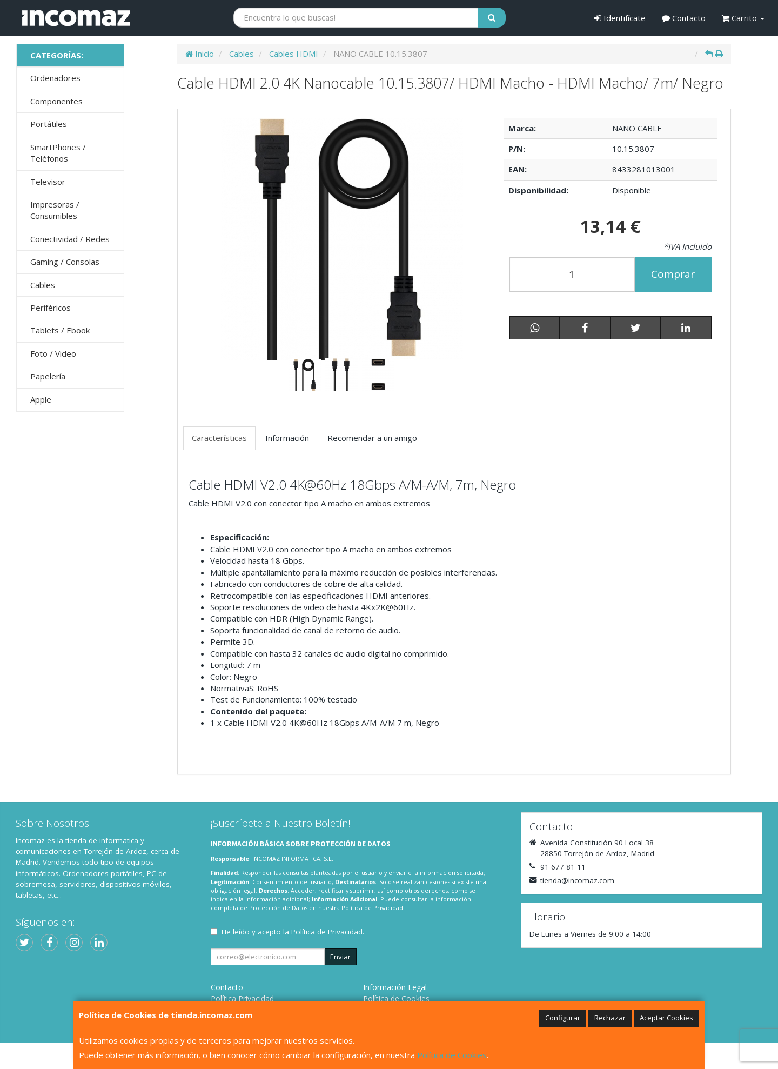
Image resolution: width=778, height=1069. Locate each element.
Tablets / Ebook (60, 330)
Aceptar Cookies (666, 1018)
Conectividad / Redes (70, 238)
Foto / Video (53, 353)
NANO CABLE (637, 128)
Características (219, 437)
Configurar (562, 1018)
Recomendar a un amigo (372, 437)
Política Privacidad (242, 998)
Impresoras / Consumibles (54, 210)
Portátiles (48, 123)
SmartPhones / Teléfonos (58, 153)
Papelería (47, 376)
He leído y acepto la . (293, 932)
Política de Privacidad (372, 908)
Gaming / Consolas (64, 261)
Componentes (56, 101)
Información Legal (395, 987)
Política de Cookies (452, 1055)
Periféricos (50, 307)
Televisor (47, 181)
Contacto (684, 17)
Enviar (340, 956)
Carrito (743, 17)
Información (287, 437)
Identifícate (620, 17)
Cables (42, 284)
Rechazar (610, 1018)
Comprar (673, 274)
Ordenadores (55, 77)
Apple (40, 399)
